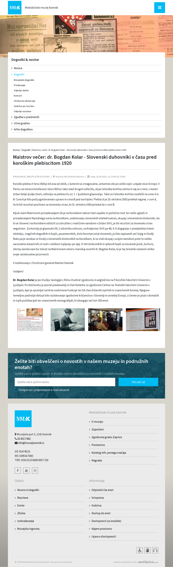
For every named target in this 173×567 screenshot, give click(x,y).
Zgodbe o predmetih (25, 117)
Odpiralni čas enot (103, 490)
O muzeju (97, 421)
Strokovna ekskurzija (24, 100)
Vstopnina (98, 498)
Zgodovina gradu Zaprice (107, 437)
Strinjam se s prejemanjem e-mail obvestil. (42, 390)
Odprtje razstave (22, 111)
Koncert (18, 95)
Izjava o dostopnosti (104, 536)
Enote (20, 505)
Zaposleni (98, 429)
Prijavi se (138, 382)
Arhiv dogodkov (22, 129)
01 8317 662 (24, 439)
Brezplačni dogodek (24, 79)
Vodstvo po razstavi (24, 106)
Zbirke (21, 513)
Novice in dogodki (28, 490)
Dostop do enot (101, 513)
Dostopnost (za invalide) (106, 521)
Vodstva (96, 505)
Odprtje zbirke (21, 90)
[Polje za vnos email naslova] (65, 382)
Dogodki (17, 74)
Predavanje (19, 85)
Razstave (22, 498)
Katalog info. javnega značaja (109, 453)
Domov (16, 149)
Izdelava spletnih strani (125, 561)
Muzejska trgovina (28, 529)
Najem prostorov (102, 529)
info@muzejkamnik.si (31, 443)
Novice (16, 68)
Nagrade (97, 460)
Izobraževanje (25, 521)
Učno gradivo (20, 123)
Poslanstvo (98, 445)
